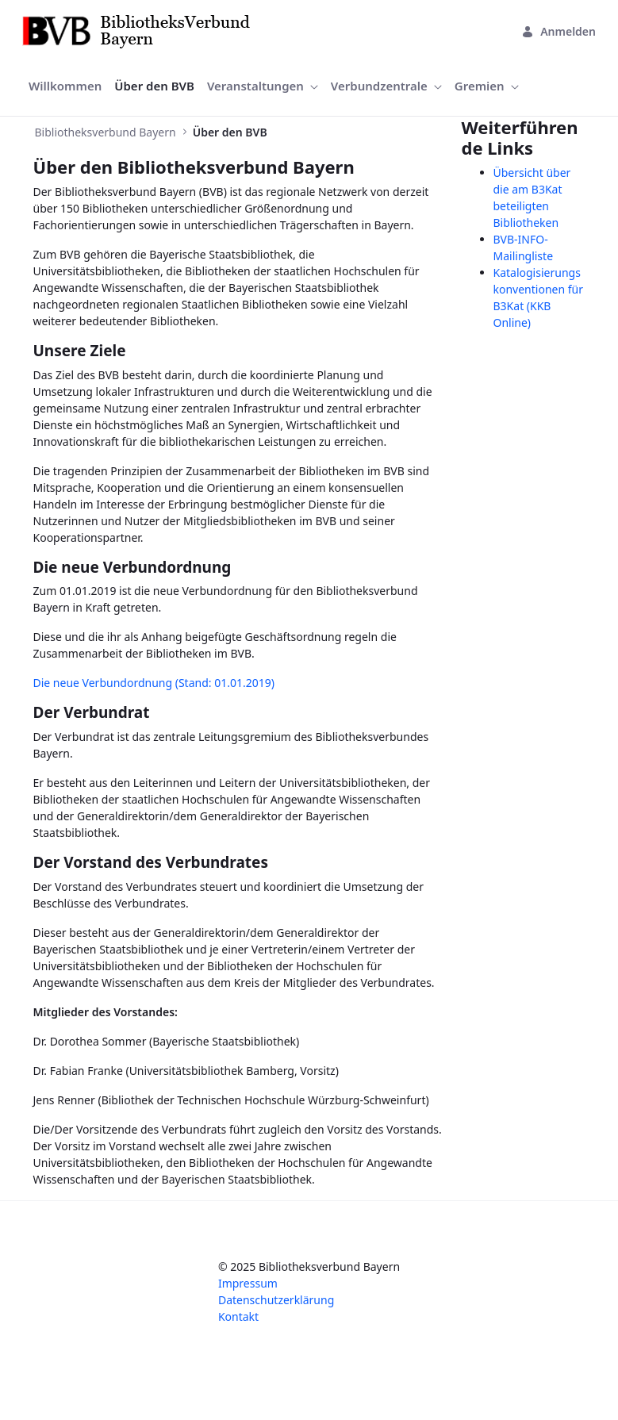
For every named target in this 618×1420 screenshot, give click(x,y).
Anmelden (558, 31)
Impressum (248, 1283)
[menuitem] (65, 86)
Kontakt (238, 1316)
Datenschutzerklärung (276, 1299)
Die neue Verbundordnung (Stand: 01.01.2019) (153, 682)
